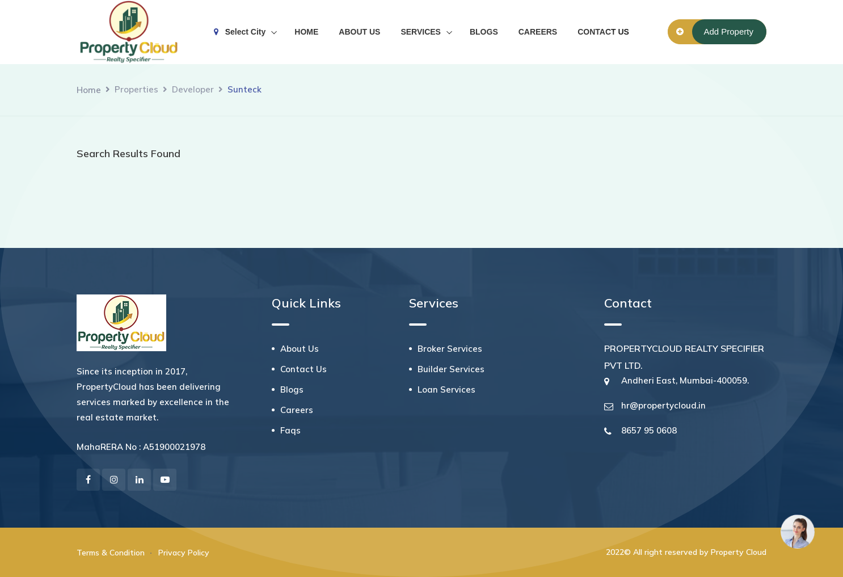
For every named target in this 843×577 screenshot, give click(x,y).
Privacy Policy (183, 552)
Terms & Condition (111, 552)
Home (89, 90)
